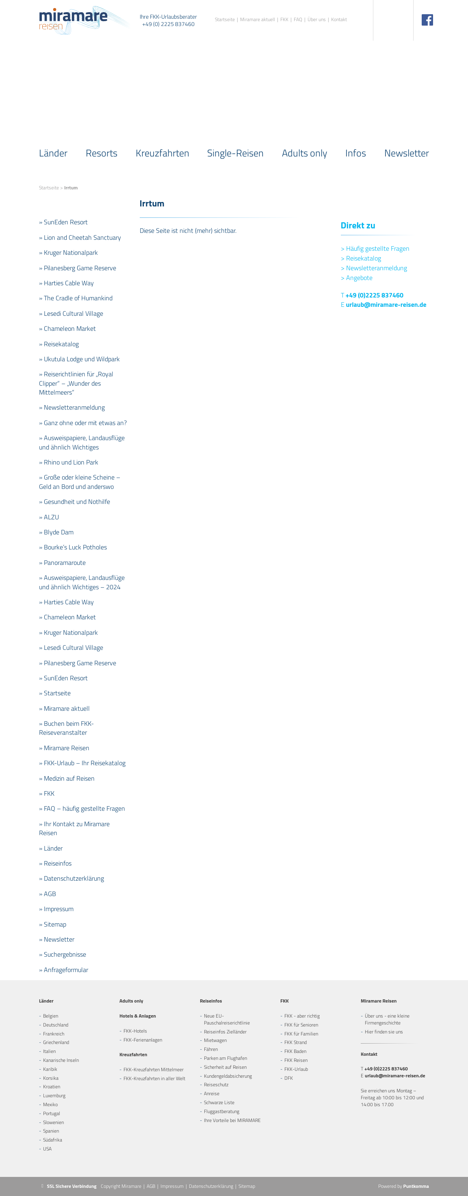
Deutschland (55, 1025)
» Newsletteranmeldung (72, 407)
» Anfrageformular (63, 970)
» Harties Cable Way (66, 283)
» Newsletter (56, 939)
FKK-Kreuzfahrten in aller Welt (154, 1078)
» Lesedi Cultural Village (71, 313)
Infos (355, 152)
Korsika (50, 1078)
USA (47, 1149)
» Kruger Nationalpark (68, 252)
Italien (49, 1051)
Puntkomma (416, 1186)
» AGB (47, 894)
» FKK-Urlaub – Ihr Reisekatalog (82, 763)
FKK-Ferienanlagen (143, 1040)
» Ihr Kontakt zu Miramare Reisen (74, 828)
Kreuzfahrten (162, 152)
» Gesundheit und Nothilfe (74, 501)
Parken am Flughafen (225, 1058)
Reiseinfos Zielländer (225, 1031)
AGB (151, 1186)
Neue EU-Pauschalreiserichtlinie (227, 1019)
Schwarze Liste (219, 1102)
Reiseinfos (211, 1001)
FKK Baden (295, 1051)
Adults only (304, 152)
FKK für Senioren (301, 1025)
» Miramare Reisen (64, 748)
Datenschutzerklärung (211, 1186)
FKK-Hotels (135, 1031)
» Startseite (55, 693)
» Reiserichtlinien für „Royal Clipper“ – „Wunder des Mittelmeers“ (76, 383)
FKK (284, 19)
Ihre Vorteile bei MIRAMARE (232, 1120)
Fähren (211, 1049)
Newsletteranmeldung (374, 268)
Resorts (101, 152)
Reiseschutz (216, 1084)
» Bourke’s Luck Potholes (73, 547)
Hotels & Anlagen (137, 1016)
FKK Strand (295, 1042)
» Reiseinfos (55, 863)
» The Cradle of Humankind (76, 298)
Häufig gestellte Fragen (375, 248)
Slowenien (53, 1122)
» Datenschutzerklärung (71, 878)
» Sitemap (52, 924)
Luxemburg (54, 1095)
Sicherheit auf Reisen (225, 1067)
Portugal (51, 1113)
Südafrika (52, 1140)
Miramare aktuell (257, 19)
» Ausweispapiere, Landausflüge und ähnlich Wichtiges (82, 442)
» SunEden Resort (63, 222)
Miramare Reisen (378, 1001)
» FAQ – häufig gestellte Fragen (82, 808)
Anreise (211, 1093)
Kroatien (51, 1086)
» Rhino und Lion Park (68, 462)
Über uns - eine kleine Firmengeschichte (387, 1019)
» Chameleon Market (67, 328)
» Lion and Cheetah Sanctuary (80, 237)
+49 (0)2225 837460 (374, 295)
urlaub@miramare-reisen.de (386, 304)
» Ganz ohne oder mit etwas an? (83, 423)
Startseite (225, 19)
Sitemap (246, 1186)
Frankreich (53, 1034)
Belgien (50, 1016)
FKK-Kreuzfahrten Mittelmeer (154, 1069)
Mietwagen (215, 1040)
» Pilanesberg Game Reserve (77, 268)
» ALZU (49, 517)
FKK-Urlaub (296, 1069)
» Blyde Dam (56, 532)
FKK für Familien (301, 1034)
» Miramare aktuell (64, 708)
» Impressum (56, 909)
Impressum (172, 1186)
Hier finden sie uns (384, 1031)
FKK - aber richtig (302, 1016)
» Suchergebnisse (62, 954)
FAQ (298, 19)
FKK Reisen (296, 1060)
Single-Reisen (235, 152)
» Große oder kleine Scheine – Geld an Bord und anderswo (79, 481)
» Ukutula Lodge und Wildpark (79, 359)
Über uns (317, 19)
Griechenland (56, 1042)
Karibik (50, 1069)
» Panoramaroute (62, 562)
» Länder (51, 848)
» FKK (46, 793)
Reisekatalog (361, 258)
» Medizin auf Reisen (67, 778)
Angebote (357, 277)
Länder (53, 152)
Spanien (51, 1131)
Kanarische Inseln (61, 1060)
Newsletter (406, 152)
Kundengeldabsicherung (228, 1076)
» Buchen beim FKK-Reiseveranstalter (66, 727)
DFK (288, 1078)
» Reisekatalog (59, 344)
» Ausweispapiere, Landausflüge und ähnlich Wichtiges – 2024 (82, 582)
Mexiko (50, 1104)
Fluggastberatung (221, 1111)
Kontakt (339, 19)
